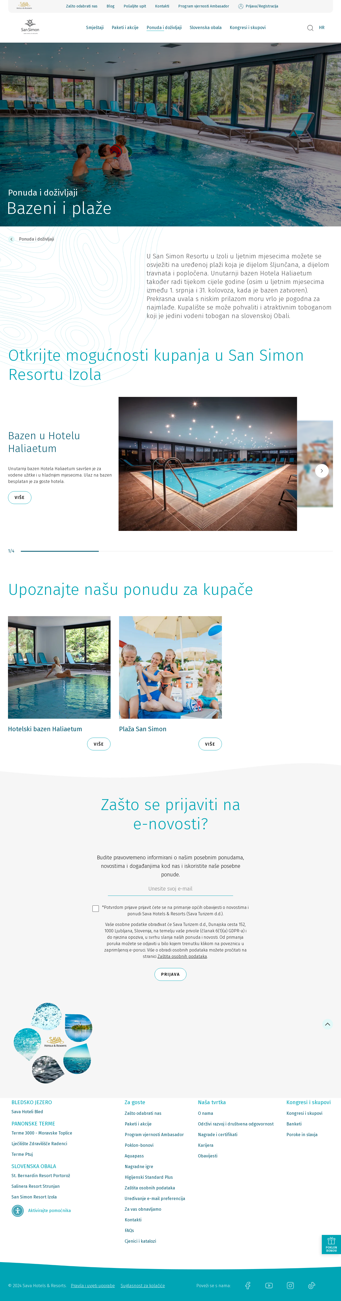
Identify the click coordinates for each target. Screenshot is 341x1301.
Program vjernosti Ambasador (203, 6)
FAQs (129, 1230)
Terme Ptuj (22, 1154)
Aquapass (134, 1155)
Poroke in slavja (302, 1134)
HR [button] (321, 27)
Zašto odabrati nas (82, 6)
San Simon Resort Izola (34, 1197)
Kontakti (162, 6)
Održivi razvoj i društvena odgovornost (236, 1124)
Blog (111, 6)
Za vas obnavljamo (143, 1209)
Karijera (205, 1145)
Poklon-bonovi (139, 1145)
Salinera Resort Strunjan (35, 1186)
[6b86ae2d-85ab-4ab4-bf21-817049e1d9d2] (170, 890)
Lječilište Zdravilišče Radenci (39, 1143)
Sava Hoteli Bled (27, 1111)
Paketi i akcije (125, 27)
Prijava (170, 974)
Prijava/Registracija (258, 6)
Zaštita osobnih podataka (182, 956)
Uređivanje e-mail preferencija (155, 1198)
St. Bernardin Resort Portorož (40, 1175)
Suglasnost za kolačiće (143, 1285)
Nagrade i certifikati (217, 1134)
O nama (205, 1113)
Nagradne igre (139, 1166)
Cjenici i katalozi (140, 1241)
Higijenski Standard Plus (149, 1177)
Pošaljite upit (135, 6)
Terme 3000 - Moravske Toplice (41, 1133)
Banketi (294, 1124)
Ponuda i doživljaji (164, 27)
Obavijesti (207, 1155)
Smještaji (95, 27)
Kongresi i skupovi (248, 27)
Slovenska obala (206, 27)
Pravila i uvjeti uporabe (93, 1285)
